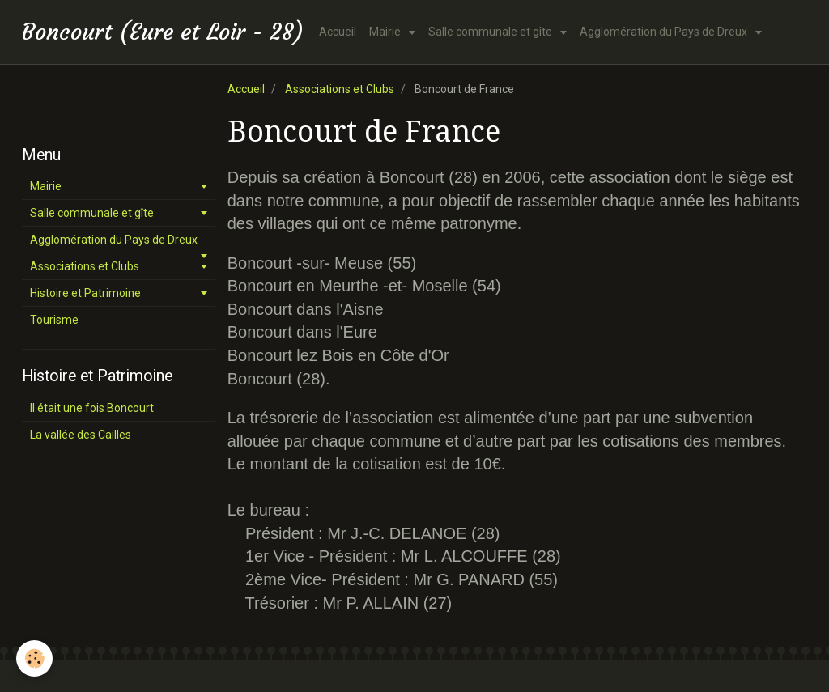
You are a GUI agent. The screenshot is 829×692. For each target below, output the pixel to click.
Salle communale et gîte (491, 31)
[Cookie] (34, 658)
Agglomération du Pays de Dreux (665, 31)
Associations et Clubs (339, 89)
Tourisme (54, 319)
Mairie (386, 31)
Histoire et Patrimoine (85, 293)
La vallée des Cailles (80, 434)
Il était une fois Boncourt (92, 407)
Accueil (337, 31)
